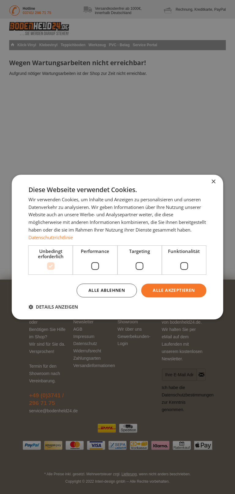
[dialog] (117, 247)
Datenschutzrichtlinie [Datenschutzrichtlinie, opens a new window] (50, 237)
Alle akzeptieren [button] (174, 290)
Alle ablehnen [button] (106, 290)
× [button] (213, 182)
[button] (53, 306)
